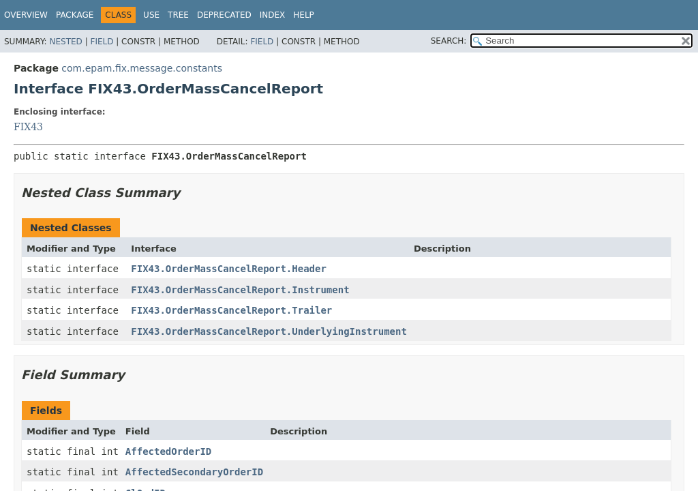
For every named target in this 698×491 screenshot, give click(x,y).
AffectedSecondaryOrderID (194, 471)
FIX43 (28, 126)
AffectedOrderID (168, 451)
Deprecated (224, 15)
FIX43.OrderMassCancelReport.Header (229, 268)
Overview (26, 15)
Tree (178, 15)
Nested (65, 41)
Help (303, 15)
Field (101, 41)
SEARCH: (449, 41)
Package (74, 15)
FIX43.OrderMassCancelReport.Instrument (240, 289)
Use (151, 15)
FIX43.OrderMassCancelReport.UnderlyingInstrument (269, 331)
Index (273, 15)
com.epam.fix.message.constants (141, 68)
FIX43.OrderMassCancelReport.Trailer (231, 310)
